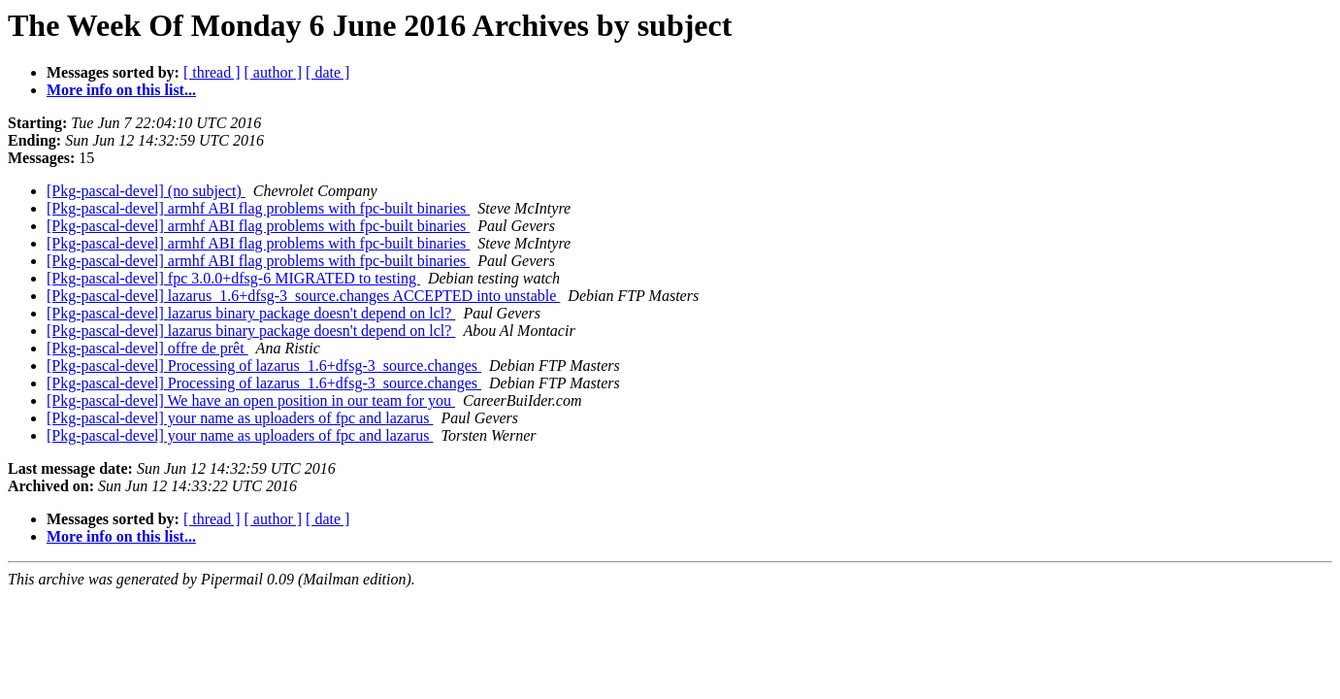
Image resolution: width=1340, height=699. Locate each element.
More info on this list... (121, 90)
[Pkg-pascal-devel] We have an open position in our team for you (251, 400)
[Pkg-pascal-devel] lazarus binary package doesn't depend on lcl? (251, 313)
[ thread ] (212, 72)
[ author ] (274, 72)
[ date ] (327, 72)
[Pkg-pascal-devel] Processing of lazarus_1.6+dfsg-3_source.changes (264, 365)
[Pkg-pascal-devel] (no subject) (146, 191)
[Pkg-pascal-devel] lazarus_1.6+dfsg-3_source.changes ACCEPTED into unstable (303, 295)
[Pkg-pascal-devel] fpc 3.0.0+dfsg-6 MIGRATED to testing (233, 278)
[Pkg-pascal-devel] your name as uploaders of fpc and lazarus (240, 418)
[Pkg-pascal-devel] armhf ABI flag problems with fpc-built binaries (258, 208)
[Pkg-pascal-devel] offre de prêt (147, 348)
